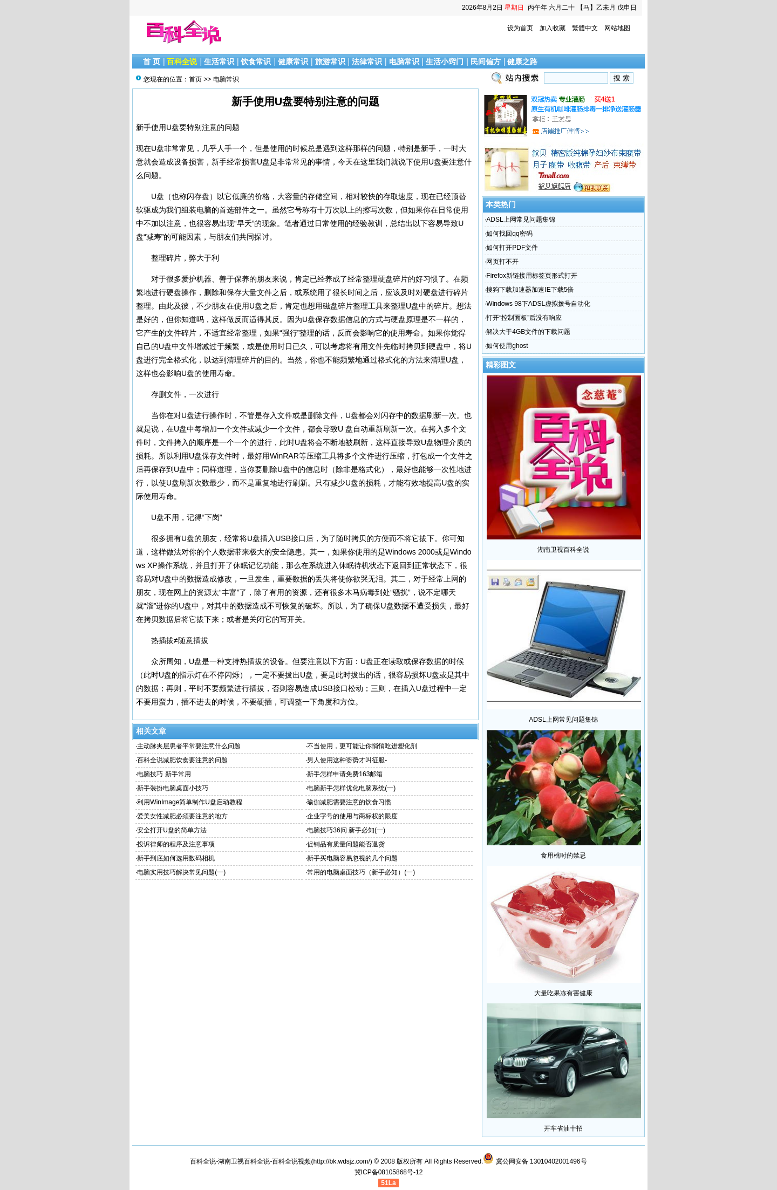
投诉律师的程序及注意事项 (176, 844)
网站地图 (617, 28)
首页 (195, 79)
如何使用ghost (507, 346)
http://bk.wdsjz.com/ (341, 1161)
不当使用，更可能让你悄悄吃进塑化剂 (362, 746)
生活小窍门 (445, 61)
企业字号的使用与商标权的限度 (352, 816)
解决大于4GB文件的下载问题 (528, 332)
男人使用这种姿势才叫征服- (347, 760)
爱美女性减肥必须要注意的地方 (182, 816)
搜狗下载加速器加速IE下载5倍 (530, 289)
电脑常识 (404, 61)
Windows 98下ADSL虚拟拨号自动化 (538, 303)
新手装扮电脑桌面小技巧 (172, 788)
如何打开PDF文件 (512, 247)
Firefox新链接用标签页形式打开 (531, 275)
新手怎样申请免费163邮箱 (345, 774)
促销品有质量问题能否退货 (346, 844)
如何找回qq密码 (509, 233)
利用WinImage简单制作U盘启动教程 (189, 802)
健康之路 (522, 61)
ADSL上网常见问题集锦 (520, 219)
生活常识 (219, 61)
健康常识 (293, 61)
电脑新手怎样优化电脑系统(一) (351, 788)
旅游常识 (330, 61)
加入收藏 (552, 28)
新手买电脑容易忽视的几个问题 (352, 858)
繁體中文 (585, 28)
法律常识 (367, 61)
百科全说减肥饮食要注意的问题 (182, 760)
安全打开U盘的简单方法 (172, 830)
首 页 (151, 61)
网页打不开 (502, 261)
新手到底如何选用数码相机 (176, 858)
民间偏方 (486, 61)
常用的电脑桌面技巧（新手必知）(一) (361, 872)
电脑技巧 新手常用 (163, 774)
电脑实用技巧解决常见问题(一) (181, 872)
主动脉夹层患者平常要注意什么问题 (189, 746)
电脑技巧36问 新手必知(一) (346, 830)
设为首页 (520, 28)
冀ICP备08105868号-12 (389, 1172)
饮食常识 (256, 61)
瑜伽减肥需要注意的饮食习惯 (349, 802)
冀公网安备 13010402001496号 (535, 1161)
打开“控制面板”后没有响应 (524, 318)
